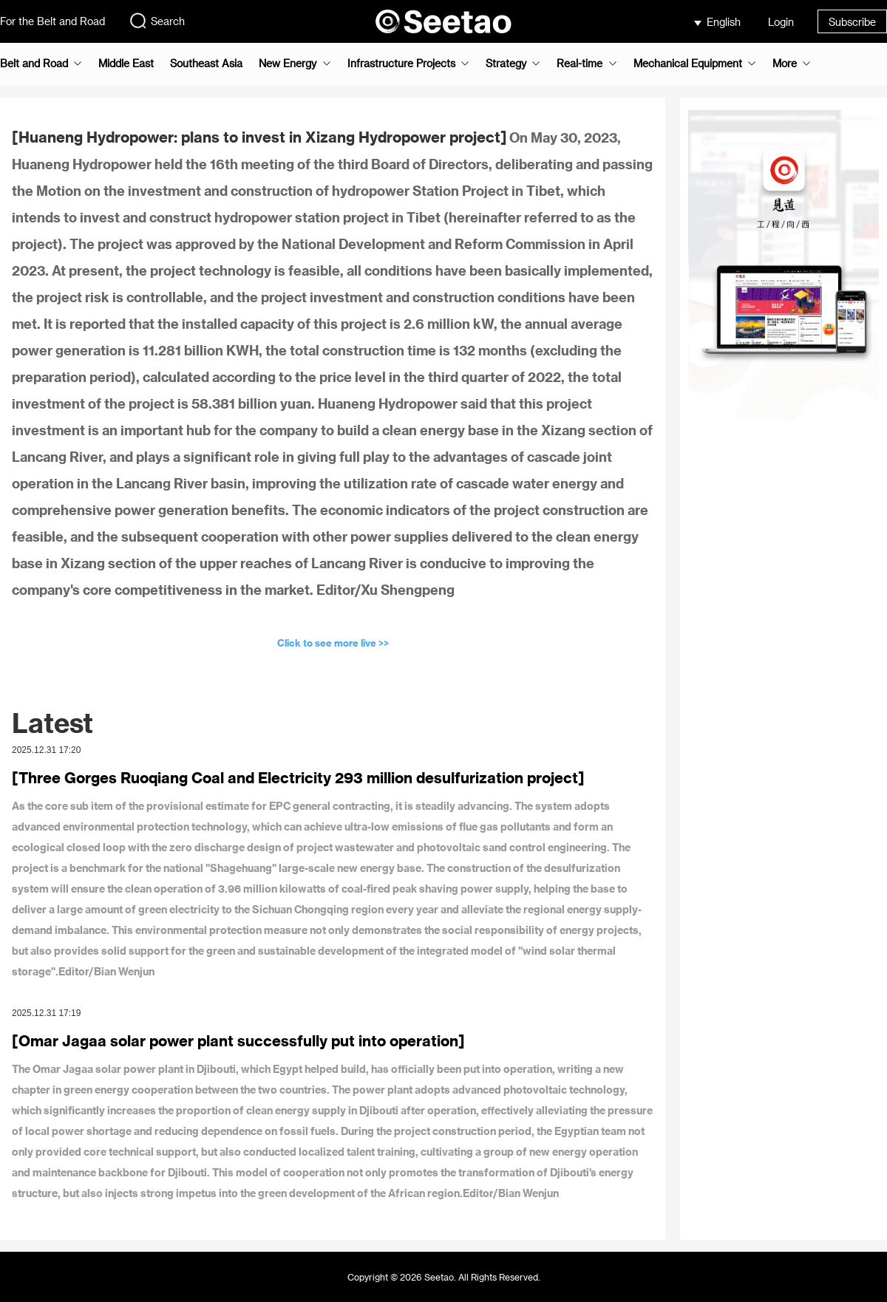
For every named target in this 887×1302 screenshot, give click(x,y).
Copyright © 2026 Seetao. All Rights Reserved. (443, 1277)
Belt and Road (34, 63)
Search (157, 21)
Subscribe (852, 22)
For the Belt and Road (52, 21)
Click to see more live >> (333, 642)
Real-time (579, 63)
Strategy (506, 63)
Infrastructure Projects (401, 63)
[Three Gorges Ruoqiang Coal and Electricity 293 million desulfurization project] (298, 777)
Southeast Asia (206, 63)
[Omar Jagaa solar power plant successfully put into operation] (238, 1040)
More (784, 63)
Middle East (126, 63)
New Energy (287, 63)
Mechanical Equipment (687, 63)
